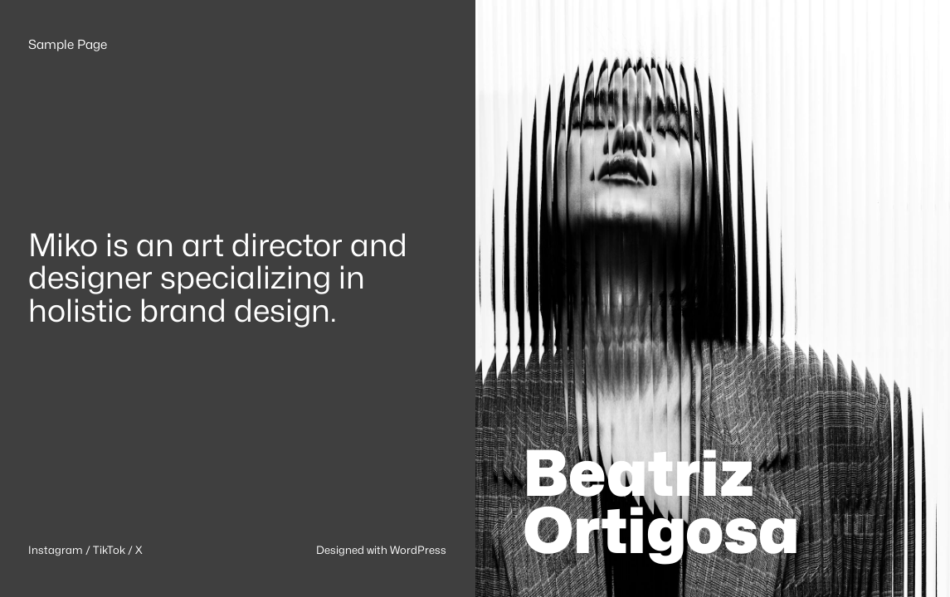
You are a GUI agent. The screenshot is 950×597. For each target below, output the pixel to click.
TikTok (109, 549)
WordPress (418, 549)
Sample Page (67, 44)
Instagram (55, 549)
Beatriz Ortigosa (661, 501)
